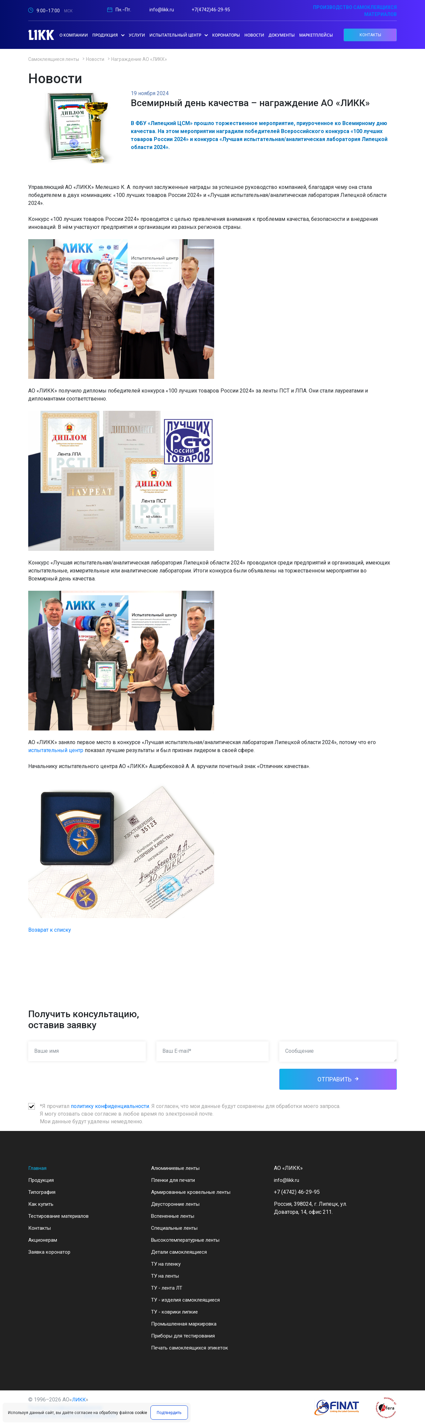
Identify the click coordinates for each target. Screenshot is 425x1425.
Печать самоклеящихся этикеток (192, 1348)
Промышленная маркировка (187, 1324)
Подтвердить (168, 1414)
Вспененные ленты (175, 1216)
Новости (95, 59)
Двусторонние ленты (177, 1204)
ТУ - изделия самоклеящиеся (187, 1300)
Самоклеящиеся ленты (53, 59)
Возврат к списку (49, 930)
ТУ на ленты (166, 1276)
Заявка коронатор (50, 1252)
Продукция (42, 1180)
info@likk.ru (161, 9)
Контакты (40, 1228)
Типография (42, 1192)
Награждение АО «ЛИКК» (139, 59)
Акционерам (43, 1240)
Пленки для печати (174, 1180)
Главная (38, 1168)
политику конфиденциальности (110, 1106)
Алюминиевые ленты (178, 1168)
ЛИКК (79, 1399)
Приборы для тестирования (185, 1336)
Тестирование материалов (61, 1216)
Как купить (42, 1204)
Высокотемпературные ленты (188, 1240)
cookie (141, 1414)
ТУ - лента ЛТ (167, 1288)
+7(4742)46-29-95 (211, 9)
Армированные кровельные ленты (195, 1192)
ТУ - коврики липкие (177, 1312)
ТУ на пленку (167, 1264)
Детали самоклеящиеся (180, 1252)
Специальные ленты (177, 1228)
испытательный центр (55, 750)
